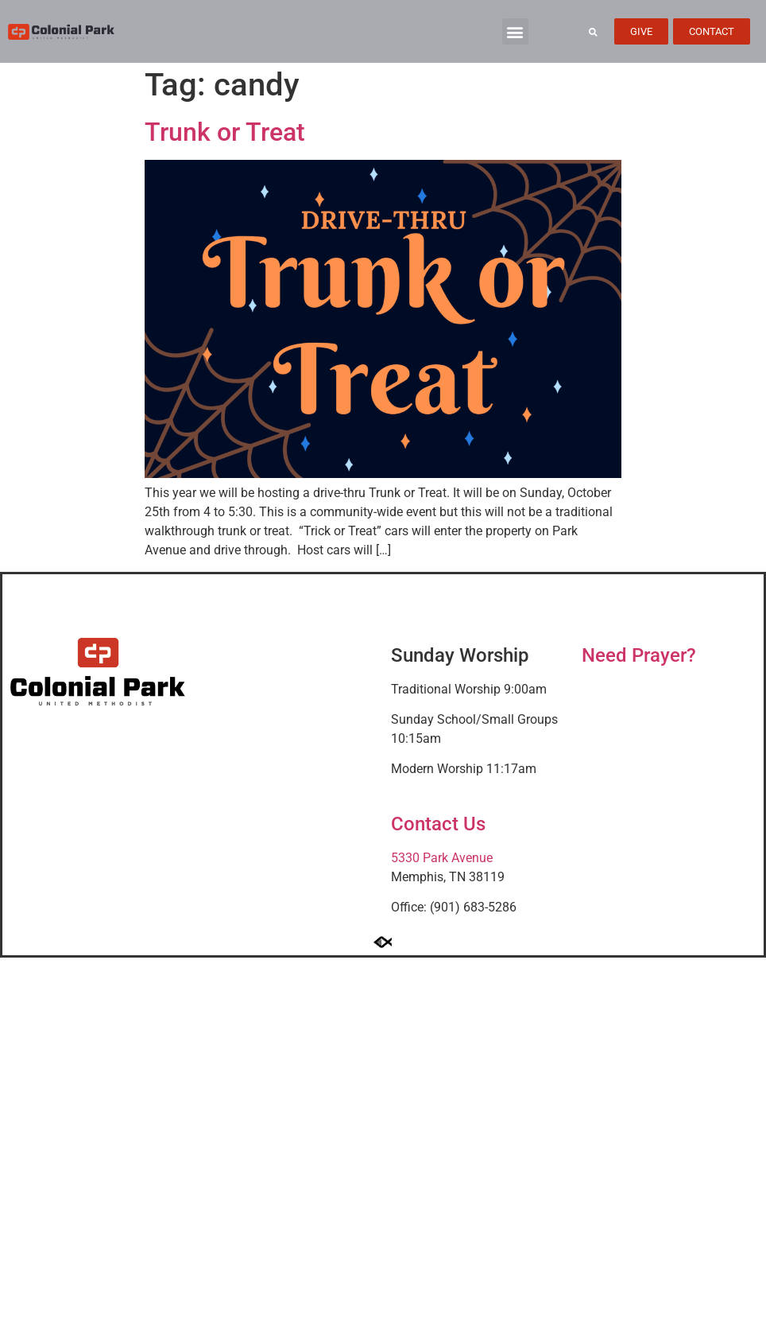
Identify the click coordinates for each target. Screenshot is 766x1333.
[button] (515, 31)
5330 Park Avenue (442, 857)
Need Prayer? (639, 655)
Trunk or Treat (225, 132)
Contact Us (438, 824)
